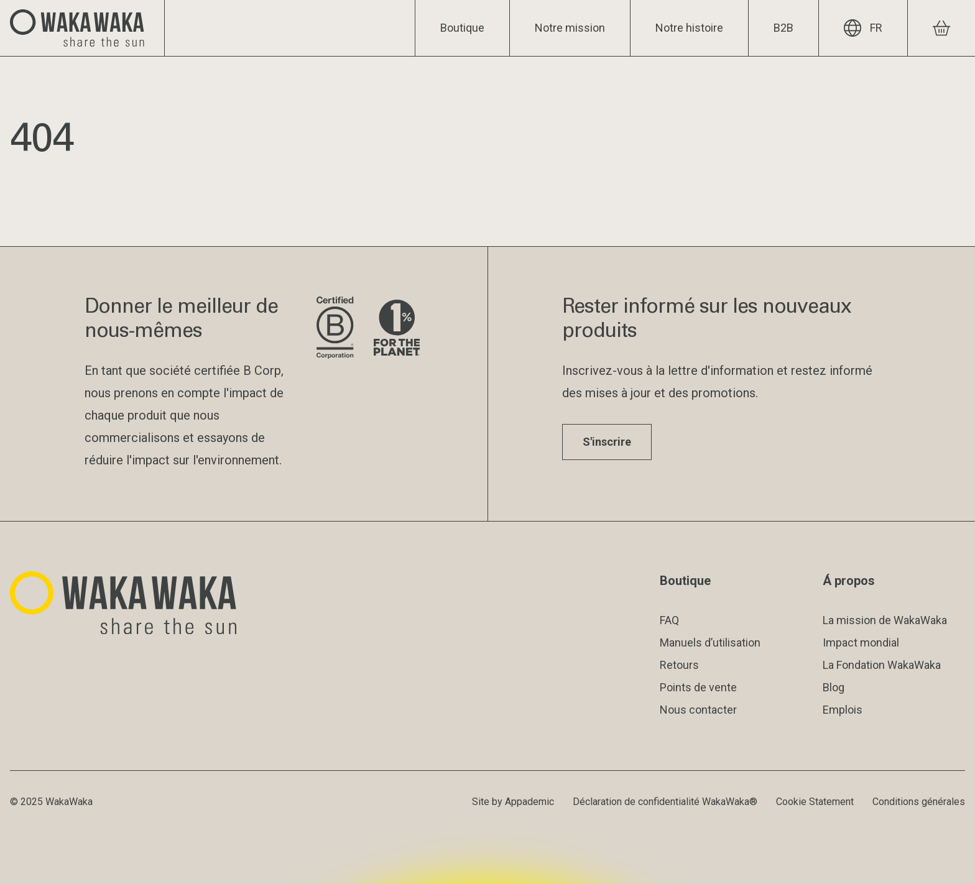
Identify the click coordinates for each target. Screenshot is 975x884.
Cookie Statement (815, 802)
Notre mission (570, 27)
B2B (783, 27)
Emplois (842, 709)
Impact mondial (861, 642)
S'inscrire (607, 441)
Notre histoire (689, 27)
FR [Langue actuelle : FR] (863, 28)
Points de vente (698, 687)
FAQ (669, 620)
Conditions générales (918, 802)
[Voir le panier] (941, 28)
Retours (679, 664)
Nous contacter (698, 709)
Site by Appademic (513, 802)
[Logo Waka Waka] (82, 28)
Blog (833, 687)
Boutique (462, 27)
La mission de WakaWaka (885, 620)
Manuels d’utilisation (710, 642)
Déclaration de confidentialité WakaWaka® (665, 802)
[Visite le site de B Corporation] (335, 329)
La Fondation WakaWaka (882, 664)
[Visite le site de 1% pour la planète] (397, 328)
